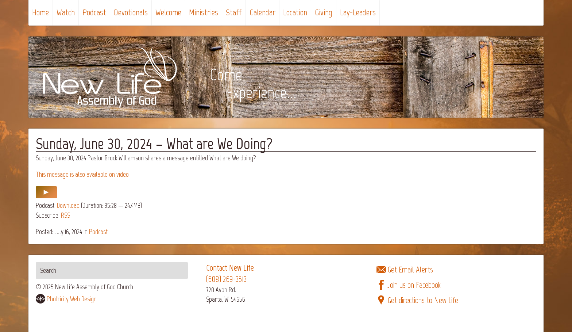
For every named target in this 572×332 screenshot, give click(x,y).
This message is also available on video (82, 174)
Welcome (168, 12)
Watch (66, 12)
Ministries (203, 12)
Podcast (94, 12)
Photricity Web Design (72, 299)
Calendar (262, 12)
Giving (323, 12)
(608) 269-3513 (226, 279)
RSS (65, 215)
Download (68, 205)
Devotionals (131, 12)
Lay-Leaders (358, 12)
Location (295, 12)
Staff (234, 12)
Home (40, 12)
